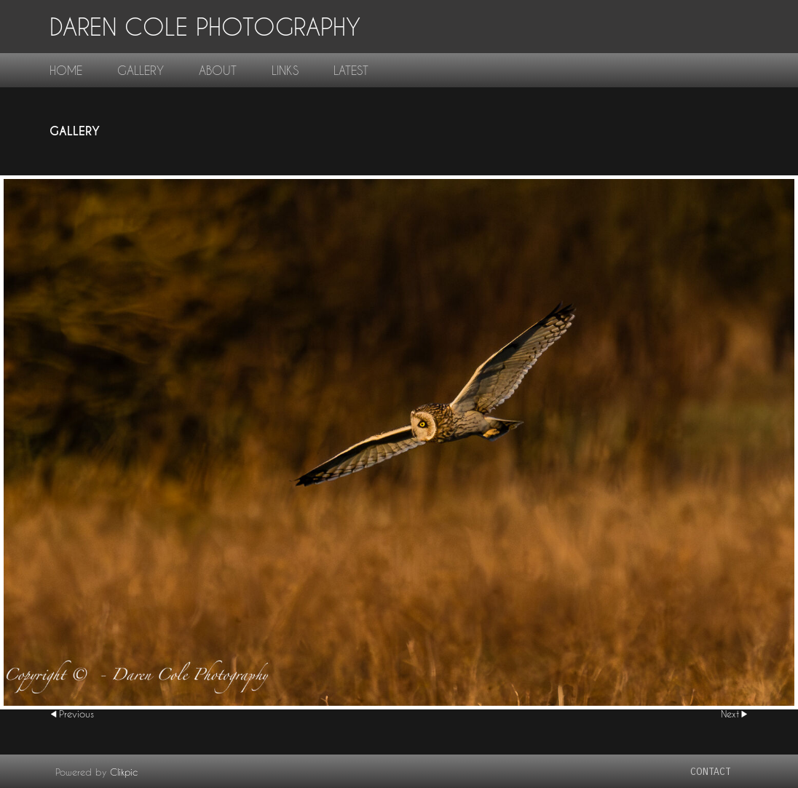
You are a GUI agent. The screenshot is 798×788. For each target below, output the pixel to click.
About (218, 70)
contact (710, 771)
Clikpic (124, 772)
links (285, 70)
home (66, 70)
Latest (350, 70)
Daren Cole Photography (205, 26)
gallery (140, 70)
